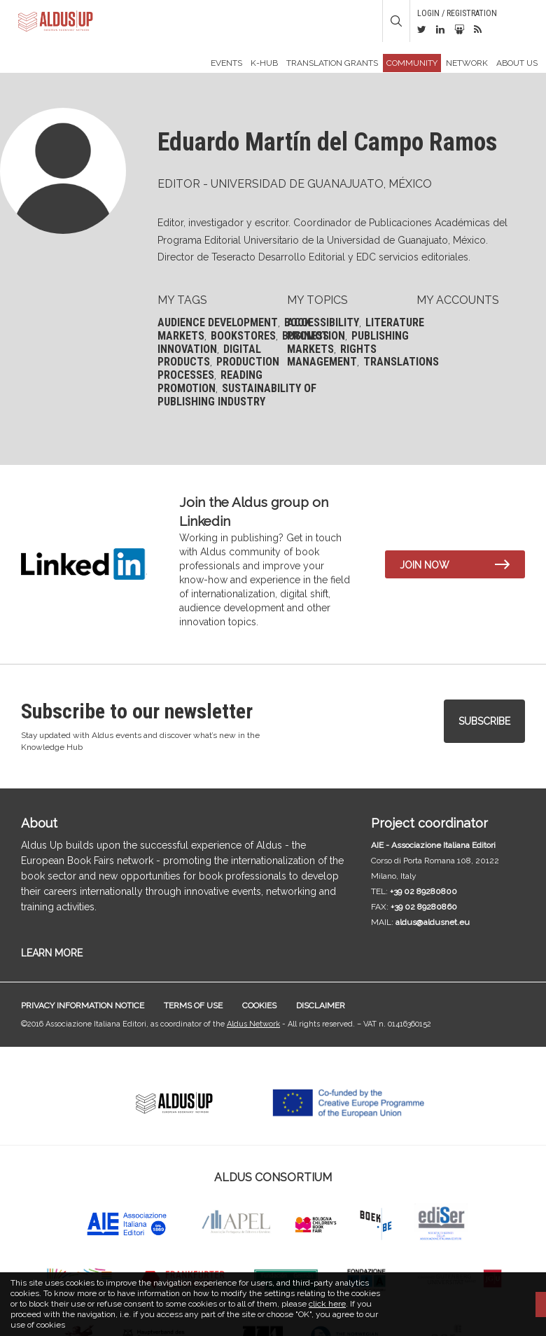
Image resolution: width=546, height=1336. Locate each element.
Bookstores (243, 335)
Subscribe (484, 721)
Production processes (218, 368)
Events (226, 63)
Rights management (332, 355)
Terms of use (193, 1005)
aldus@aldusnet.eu (433, 922)
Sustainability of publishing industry (237, 395)
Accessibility (323, 322)
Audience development (218, 322)
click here (327, 1304)
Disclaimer (320, 1005)
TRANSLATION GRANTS (332, 63)
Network (467, 63)
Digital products (209, 355)
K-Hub (264, 63)
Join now (424, 565)
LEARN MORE (52, 953)
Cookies (259, 1005)
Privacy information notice (82, 1005)
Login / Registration (457, 13)
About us (517, 63)
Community (412, 63)
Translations (401, 361)
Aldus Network (253, 1024)
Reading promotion (210, 381)
